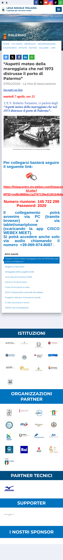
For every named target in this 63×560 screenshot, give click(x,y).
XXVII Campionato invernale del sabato (24, 292)
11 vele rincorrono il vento (17, 302)
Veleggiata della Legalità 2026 (19, 272)
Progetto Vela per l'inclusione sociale (23, 297)
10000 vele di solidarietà (17, 308)
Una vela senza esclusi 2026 (18, 277)
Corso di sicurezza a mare (17, 287)
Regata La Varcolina (14, 267)
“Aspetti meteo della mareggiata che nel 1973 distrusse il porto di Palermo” (32, 260)
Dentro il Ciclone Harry (16, 282)
